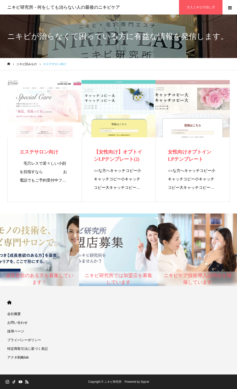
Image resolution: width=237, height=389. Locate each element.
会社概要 (14, 314)
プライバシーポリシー (24, 340)
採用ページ (15, 331)
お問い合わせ (17, 322)
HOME (9, 303)
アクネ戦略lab (18, 357)
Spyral (145, 381)
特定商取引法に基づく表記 (27, 349)
